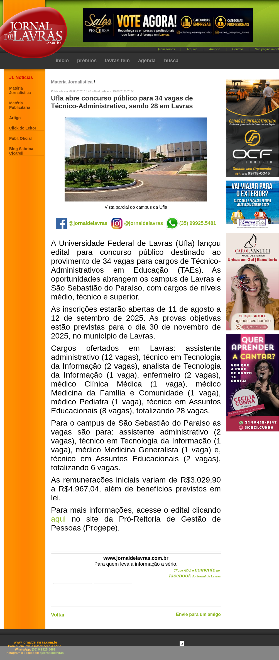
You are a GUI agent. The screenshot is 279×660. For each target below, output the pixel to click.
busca (171, 60)
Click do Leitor (22, 128)
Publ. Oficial (20, 138)
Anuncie (214, 49)
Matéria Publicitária (19, 105)
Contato (237, 49)
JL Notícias (21, 77)
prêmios (87, 60)
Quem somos (165, 49)
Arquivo (192, 49)
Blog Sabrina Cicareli (21, 151)
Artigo (15, 118)
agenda (147, 60)
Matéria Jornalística (20, 90)
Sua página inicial (267, 49)
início (62, 60)
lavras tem (117, 60)
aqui (58, 519)
